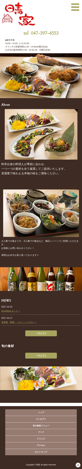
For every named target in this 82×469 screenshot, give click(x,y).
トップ (41, 412)
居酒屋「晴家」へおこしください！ (19, 322)
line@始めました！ (10, 311)
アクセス (41, 445)
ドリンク (41, 439)
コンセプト (41, 419)
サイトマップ (41, 452)
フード (41, 432)
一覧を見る (41, 333)
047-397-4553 (45, 33)
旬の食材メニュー (41, 425)
